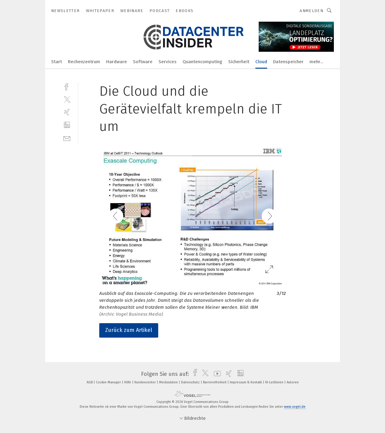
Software (142, 61)
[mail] (67, 138)
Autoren (293, 382)
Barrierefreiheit (215, 382)
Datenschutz (191, 382)
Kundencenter (145, 382)
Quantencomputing (202, 61)
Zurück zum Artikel (128, 330)
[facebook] (67, 86)
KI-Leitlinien (274, 382)
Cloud (261, 61)
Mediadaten (169, 382)
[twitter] (67, 99)
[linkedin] (67, 125)
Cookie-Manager (109, 382)
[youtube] (216, 374)
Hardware (116, 61)
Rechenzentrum (84, 61)
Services (168, 61)
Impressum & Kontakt (246, 382)
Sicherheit (238, 61)
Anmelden (311, 10)
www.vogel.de (295, 407)
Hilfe (128, 382)
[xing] (67, 112)
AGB (90, 382)
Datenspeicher (288, 61)
